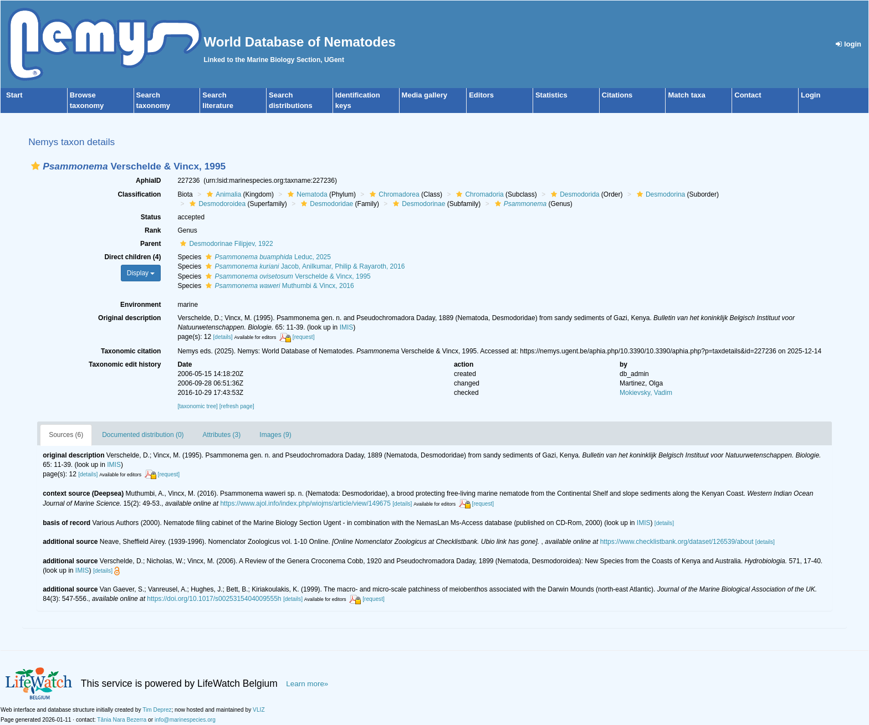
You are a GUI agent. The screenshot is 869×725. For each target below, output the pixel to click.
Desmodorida (573, 194)
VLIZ (259, 710)
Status (151, 217)
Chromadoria (478, 194)
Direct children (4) (132, 257)
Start (14, 95)
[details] (222, 337)
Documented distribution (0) (142, 435)
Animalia (222, 194)
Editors (481, 95)
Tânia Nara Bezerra (121, 720)
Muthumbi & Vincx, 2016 (278, 286)
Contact (747, 95)
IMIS (347, 327)
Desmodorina (659, 194)
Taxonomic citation (131, 351)
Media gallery (424, 95)
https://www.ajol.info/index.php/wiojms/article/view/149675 (305, 503)
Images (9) (275, 435)
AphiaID (148, 180)
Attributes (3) (222, 435)
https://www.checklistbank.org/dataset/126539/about (677, 542)
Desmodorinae (417, 204)
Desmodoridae (325, 204)
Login (810, 95)
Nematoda (306, 194)
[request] (304, 337)
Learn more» (307, 684)
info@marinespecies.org (185, 720)
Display (141, 273)
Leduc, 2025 (266, 257)
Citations (617, 95)
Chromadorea (393, 194)
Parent (150, 244)
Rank (153, 230)
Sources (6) (66, 435)
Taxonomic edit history (125, 364)
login (848, 44)
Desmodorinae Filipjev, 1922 (225, 244)
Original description (129, 318)
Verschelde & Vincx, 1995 (286, 276)
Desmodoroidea (216, 204)
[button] (35, 166)
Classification (139, 194)
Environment (140, 304)
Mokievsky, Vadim (646, 393)
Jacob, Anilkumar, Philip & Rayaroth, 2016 (304, 266)
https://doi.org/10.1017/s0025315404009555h (214, 599)
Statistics (551, 95)
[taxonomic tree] (197, 406)
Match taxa (686, 95)
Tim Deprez (156, 710)
